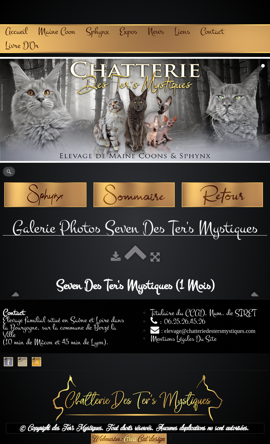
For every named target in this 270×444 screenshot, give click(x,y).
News (156, 31)
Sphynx (97, 31)
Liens (182, 31)
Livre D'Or (22, 45)
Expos (128, 31)
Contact (212, 31)
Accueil (16, 31)
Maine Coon (56, 31)
